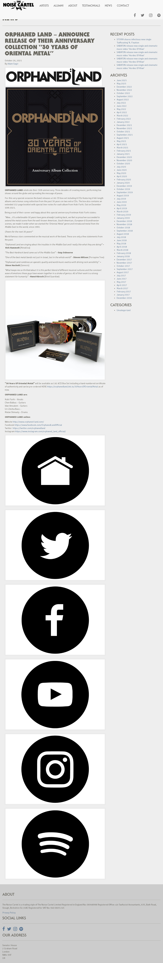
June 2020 (122, 170)
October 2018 (123, 227)
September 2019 (125, 192)
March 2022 (122, 115)
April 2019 (122, 208)
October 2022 (123, 93)
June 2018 (122, 240)
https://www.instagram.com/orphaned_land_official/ (40, 431)
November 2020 (124, 160)
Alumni (58, 5)
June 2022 (122, 106)
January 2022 (123, 122)
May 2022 (121, 109)
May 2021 (121, 141)
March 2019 (122, 211)
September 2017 (125, 269)
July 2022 (121, 102)
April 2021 (122, 144)
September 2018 (125, 230)
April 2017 (122, 285)
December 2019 (124, 186)
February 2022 (124, 118)
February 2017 (124, 291)
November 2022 (124, 90)
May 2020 (121, 173)
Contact (123, 5)
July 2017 (121, 275)
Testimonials (91, 5)
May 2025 (121, 83)
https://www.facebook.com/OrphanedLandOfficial (38, 425)
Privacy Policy (9, 912)
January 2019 (123, 218)
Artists (44, 5)
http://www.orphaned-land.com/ (28, 421)
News (108, 5)
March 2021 (122, 147)
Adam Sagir (13, 63)
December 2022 (124, 86)
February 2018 (124, 253)
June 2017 (122, 278)
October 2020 (123, 163)
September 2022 (125, 96)
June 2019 (122, 202)
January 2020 (123, 182)
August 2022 (123, 99)
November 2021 (124, 128)
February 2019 (124, 214)
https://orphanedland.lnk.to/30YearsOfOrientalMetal (72, 386)
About (72, 5)
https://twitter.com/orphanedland (29, 428)
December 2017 (124, 259)
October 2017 (123, 266)
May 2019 (121, 205)
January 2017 (123, 294)
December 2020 (124, 157)
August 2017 (123, 272)
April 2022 (122, 112)
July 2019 (121, 198)
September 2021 (125, 134)
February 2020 (124, 179)
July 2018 (121, 237)
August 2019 (123, 195)
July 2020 (121, 166)
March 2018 (122, 250)
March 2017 (122, 288)
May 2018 (121, 243)
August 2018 (123, 234)
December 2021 (124, 125)
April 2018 (122, 246)
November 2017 (124, 262)
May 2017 (121, 282)
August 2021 (123, 138)
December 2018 (124, 221)
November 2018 (124, 224)
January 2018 (123, 256)
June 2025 (122, 80)
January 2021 (123, 154)
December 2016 (124, 298)
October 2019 (123, 189)
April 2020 (122, 176)
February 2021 (124, 150)
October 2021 (123, 131)
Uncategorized (123, 310)
